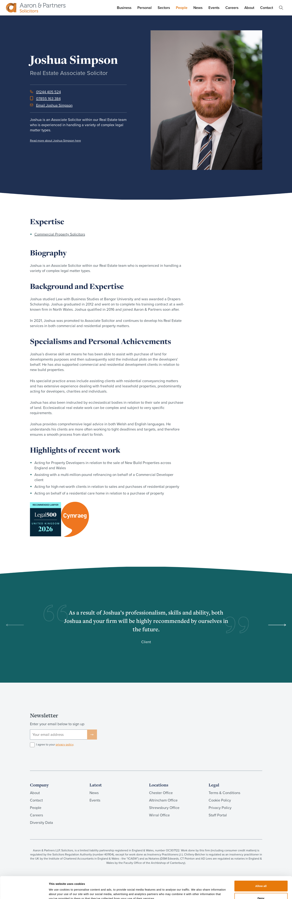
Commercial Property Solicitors (59, 234)
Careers (231, 7)
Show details (195, 891)
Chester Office (161, 793)
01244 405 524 (48, 92)
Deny (261, 879)
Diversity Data (41, 822)
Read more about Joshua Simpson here (55, 141)
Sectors (164, 7)
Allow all (261, 866)
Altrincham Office (163, 800)
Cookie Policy (220, 800)
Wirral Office (159, 815)
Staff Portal (218, 815)
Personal (144, 7)
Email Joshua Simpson (54, 105)
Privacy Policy (220, 807)
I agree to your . (55, 745)
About (249, 7)
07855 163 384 (48, 98)
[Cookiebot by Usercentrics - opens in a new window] (24, 892)
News (197, 7)
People (181, 7)
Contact (266, 7)
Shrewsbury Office (164, 807)
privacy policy (64, 744)
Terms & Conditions (224, 793)
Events (213, 7)
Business (124, 7)
